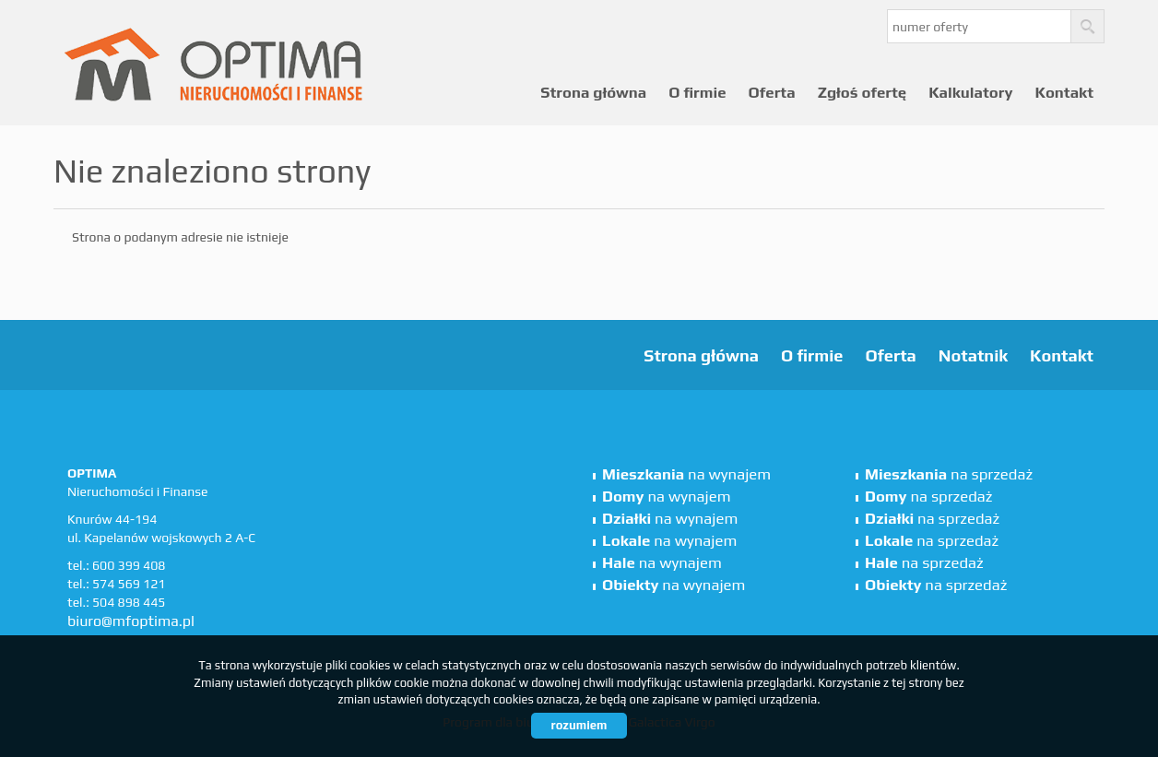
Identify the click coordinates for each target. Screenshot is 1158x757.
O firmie (697, 92)
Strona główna (593, 92)
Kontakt (1063, 92)
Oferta (772, 92)
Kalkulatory (970, 92)
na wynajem (686, 474)
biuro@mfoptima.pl (131, 621)
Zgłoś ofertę (862, 92)
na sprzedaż (949, 474)
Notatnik (973, 355)
